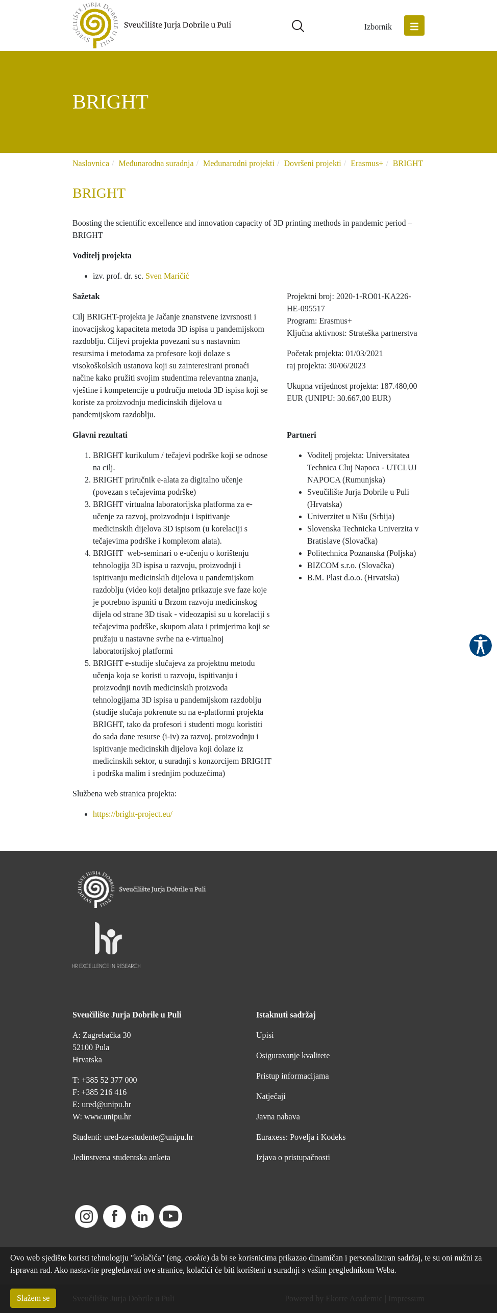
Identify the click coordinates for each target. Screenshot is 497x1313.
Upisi (265, 1035)
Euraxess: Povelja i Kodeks (301, 1137)
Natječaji (271, 1096)
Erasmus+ (367, 163)
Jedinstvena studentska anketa (121, 1157)
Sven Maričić (167, 276)
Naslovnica (90, 163)
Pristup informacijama (292, 1075)
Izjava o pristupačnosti (293, 1157)
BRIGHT (408, 163)
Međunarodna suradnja (155, 163)
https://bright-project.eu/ (132, 814)
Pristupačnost (480, 645)
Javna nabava (278, 1116)
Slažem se (33, 1298)
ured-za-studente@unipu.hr (148, 1137)
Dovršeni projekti (312, 163)
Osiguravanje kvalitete (293, 1055)
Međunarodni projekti (239, 163)
